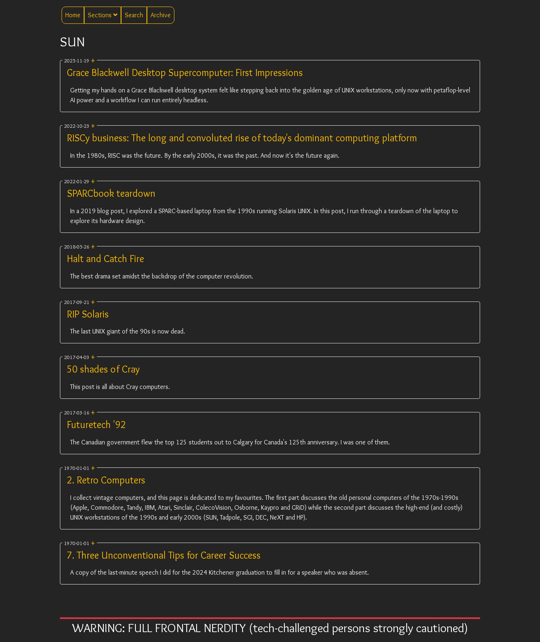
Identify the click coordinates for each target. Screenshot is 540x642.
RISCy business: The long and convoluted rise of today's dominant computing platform (242, 138)
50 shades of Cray (103, 369)
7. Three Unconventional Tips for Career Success (164, 555)
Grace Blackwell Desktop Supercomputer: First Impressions (185, 72)
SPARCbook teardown (111, 193)
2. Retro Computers (106, 480)
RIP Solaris (88, 314)
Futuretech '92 (96, 424)
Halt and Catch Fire (105, 259)
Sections (102, 15)
